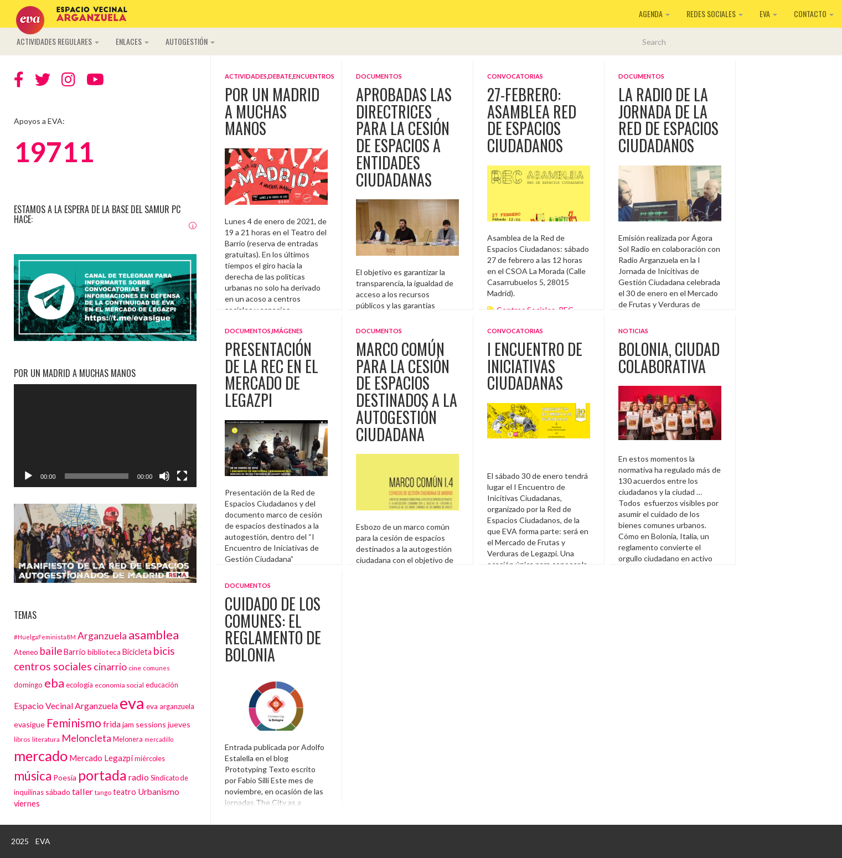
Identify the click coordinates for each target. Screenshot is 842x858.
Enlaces (132, 41)
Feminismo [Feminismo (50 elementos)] (74, 723)
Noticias (633, 330)
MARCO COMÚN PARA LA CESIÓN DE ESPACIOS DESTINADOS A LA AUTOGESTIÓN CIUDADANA (406, 392)
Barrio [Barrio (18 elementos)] (75, 652)
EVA (768, 13)
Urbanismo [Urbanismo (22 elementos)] (158, 792)
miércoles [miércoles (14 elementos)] (150, 758)
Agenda (654, 13)
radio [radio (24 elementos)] (138, 777)
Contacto (814, 13)
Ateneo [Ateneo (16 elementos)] (26, 652)
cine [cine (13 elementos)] (134, 668)
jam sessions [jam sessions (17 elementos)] (144, 724)
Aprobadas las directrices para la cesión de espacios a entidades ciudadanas (404, 137)
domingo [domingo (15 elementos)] (28, 684)
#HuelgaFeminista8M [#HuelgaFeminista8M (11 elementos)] (45, 636)
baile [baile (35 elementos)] (51, 651)
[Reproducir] (28, 476)
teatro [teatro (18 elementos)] (124, 792)
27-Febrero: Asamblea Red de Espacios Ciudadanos (531, 120)
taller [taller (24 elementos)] (82, 791)
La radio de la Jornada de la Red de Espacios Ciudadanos (668, 120)
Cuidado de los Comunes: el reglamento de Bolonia (273, 629)
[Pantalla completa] (182, 476)
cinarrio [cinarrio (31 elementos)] (110, 666)
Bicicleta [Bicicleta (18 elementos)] (137, 652)
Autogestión (190, 41)
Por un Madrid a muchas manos (272, 111)
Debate (280, 76)
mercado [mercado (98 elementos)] (41, 755)
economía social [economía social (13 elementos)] (119, 685)
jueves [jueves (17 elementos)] (179, 724)
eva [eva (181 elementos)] (132, 702)
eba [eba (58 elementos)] (54, 682)
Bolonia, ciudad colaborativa (669, 358)
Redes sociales (714, 13)
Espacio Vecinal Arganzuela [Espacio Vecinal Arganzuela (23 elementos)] (66, 705)
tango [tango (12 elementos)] (103, 792)
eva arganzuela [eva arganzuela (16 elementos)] (170, 706)
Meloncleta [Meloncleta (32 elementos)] (86, 738)
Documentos (379, 76)
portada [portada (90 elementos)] (102, 775)
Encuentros (313, 76)
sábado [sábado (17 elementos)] (57, 792)
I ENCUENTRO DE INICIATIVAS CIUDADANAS (534, 366)
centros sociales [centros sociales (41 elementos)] (53, 666)
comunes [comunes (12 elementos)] (156, 667)
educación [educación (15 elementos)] (162, 684)
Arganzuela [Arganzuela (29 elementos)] (102, 636)
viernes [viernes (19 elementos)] (27, 803)
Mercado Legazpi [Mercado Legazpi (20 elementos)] (101, 758)
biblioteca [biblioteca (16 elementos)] (104, 652)
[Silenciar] (164, 476)
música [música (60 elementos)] (32, 775)
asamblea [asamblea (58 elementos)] (153, 634)
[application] (105, 435)
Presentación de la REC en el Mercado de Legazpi (271, 374)
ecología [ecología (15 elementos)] (79, 684)
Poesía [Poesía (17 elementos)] (64, 777)
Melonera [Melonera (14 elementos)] (128, 739)
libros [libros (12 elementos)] (22, 739)
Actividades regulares (58, 41)
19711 (54, 151)
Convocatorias (515, 76)
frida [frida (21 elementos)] (112, 724)
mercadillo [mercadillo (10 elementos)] (158, 739)
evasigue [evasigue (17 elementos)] (29, 724)
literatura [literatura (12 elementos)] (46, 739)
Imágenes (287, 330)
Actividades (246, 76)
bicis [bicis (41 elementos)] (164, 650)
